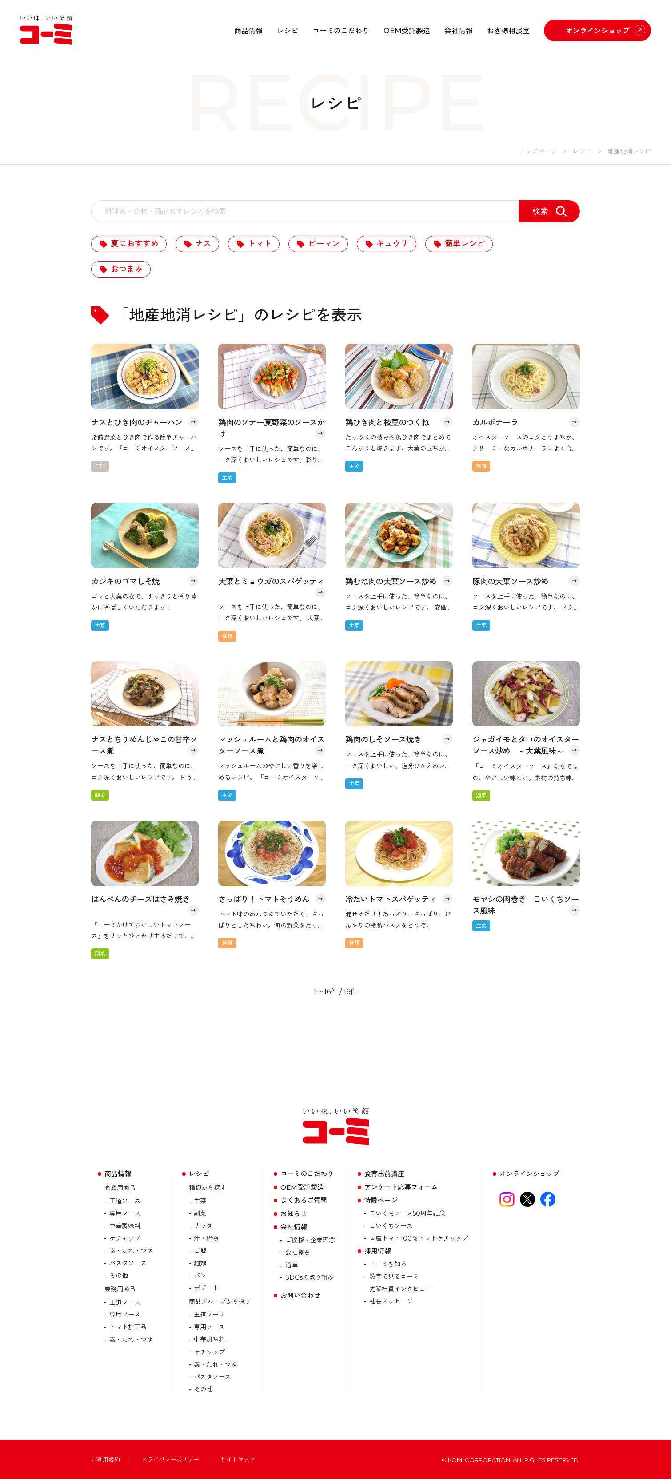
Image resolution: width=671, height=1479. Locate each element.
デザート (206, 1288)
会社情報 (458, 31)
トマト (260, 244)
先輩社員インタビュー (400, 1289)
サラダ (203, 1226)
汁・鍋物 (206, 1238)
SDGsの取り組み (309, 1277)
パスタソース (128, 1263)
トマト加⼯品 (128, 1327)
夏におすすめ (135, 244)
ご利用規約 (105, 1460)
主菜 (200, 1201)
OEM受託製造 (406, 31)
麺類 (200, 1263)
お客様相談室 (508, 31)
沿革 (291, 1265)
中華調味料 (124, 1226)
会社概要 (297, 1253)
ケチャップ (124, 1238)
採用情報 (377, 1251)
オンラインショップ (598, 31)
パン (200, 1276)
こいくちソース (391, 1226)
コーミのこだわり (340, 31)
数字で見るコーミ (394, 1277)
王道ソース (124, 1201)
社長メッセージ (391, 1301)
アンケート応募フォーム (401, 1187)
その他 (118, 1276)
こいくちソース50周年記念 (407, 1213)
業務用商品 (120, 1289)
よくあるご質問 (303, 1200)
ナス (203, 244)
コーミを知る (388, 1264)
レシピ (287, 31)
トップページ (537, 151)
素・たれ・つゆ (131, 1251)
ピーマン (324, 244)
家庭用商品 (120, 1188)
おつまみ (127, 269)
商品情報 (248, 31)
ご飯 (200, 1251)
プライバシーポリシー (170, 1460)
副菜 (200, 1213)
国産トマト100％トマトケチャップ (418, 1238)
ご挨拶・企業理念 (310, 1240)
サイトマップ (237, 1460)
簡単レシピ (465, 244)
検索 (540, 211)
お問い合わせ (300, 1295)
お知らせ (293, 1213)
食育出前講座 (384, 1174)
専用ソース (124, 1213)
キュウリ (392, 244)
